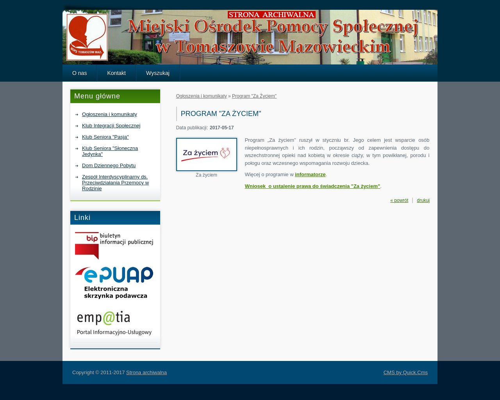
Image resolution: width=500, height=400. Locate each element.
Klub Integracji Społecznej (111, 126)
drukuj (423, 200)
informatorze (310, 174)
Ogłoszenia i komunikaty (109, 114)
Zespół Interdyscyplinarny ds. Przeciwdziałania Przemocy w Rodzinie (115, 182)
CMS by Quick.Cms (406, 372)
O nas (79, 73)
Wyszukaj (158, 73)
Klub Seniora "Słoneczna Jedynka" (110, 151)
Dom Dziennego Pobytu (109, 165)
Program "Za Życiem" (254, 96)
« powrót (399, 200)
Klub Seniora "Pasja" (105, 137)
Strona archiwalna (146, 372)
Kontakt (116, 73)
